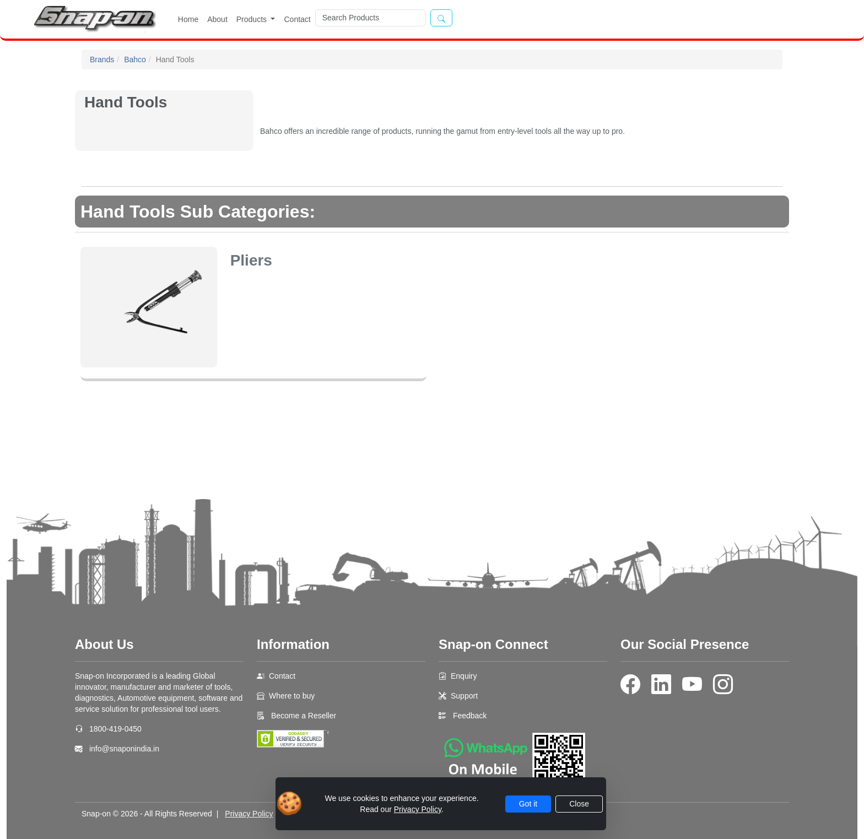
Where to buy (292, 695)
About (217, 19)
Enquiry (464, 676)
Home (188, 19)
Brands (102, 59)
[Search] (370, 17)
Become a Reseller (302, 715)
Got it (528, 803)
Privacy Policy (249, 813)
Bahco (135, 59)
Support (464, 695)
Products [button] (252, 19)
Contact (297, 19)
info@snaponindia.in (124, 748)
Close (579, 803)
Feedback (470, 715)
